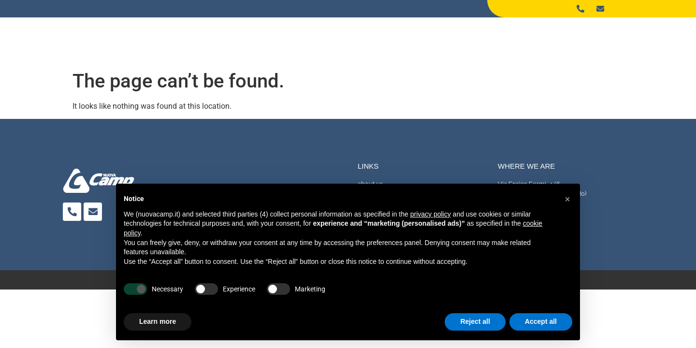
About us (456, 36)
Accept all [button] (541, 321)
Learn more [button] (157, 321)
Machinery (572, 36)
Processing (513, 36)
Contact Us (630, 36)
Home (411, 36)
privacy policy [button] (430, 214)
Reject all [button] (475, 321)
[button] (567, 199)
